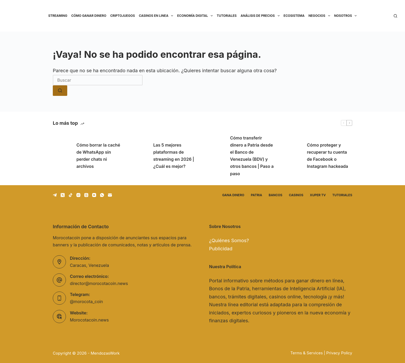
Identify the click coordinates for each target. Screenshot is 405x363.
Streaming (58, 16)
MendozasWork (105, 353)
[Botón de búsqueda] (60, 90)
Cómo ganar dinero (88, 16)
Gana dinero (233, 195)
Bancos (275, 195)
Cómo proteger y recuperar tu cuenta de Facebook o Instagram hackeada (327, 155)
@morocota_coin (86, 301)
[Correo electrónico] (110, 195)
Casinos (296, 195)
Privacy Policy (339, 353)
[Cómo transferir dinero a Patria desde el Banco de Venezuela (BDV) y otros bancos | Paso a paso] (215, 156)
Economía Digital (196, 16)
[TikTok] (70, 195)
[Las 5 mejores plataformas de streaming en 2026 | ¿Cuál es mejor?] (139, 156)
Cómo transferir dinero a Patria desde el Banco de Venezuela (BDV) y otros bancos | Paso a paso (252, 155)
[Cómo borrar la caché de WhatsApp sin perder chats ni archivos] (62, 156)
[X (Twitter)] (63, 195)
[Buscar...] (98, 80)
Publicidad (220, 248)
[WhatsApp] (102, 195)
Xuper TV (318, 195)
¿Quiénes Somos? (229, 240)
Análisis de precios (261, 16)
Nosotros (346, 16)
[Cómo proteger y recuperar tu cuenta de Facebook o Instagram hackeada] (292, 156)
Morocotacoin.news (89, 320)
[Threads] (86, 195)
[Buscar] (395, 16)
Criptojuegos (122, 16)
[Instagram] (78, 195)
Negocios (320, 16)
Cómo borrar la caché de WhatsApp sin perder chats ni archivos (98, 155)
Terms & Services (306, 353)
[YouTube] (94, 195)
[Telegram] (55, 195)
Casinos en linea (157, 16)
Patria (256, 195)
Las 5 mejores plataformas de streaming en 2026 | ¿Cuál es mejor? (173, 155)
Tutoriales (227, 16)
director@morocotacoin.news (99, 283)
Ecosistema (294, 16)
